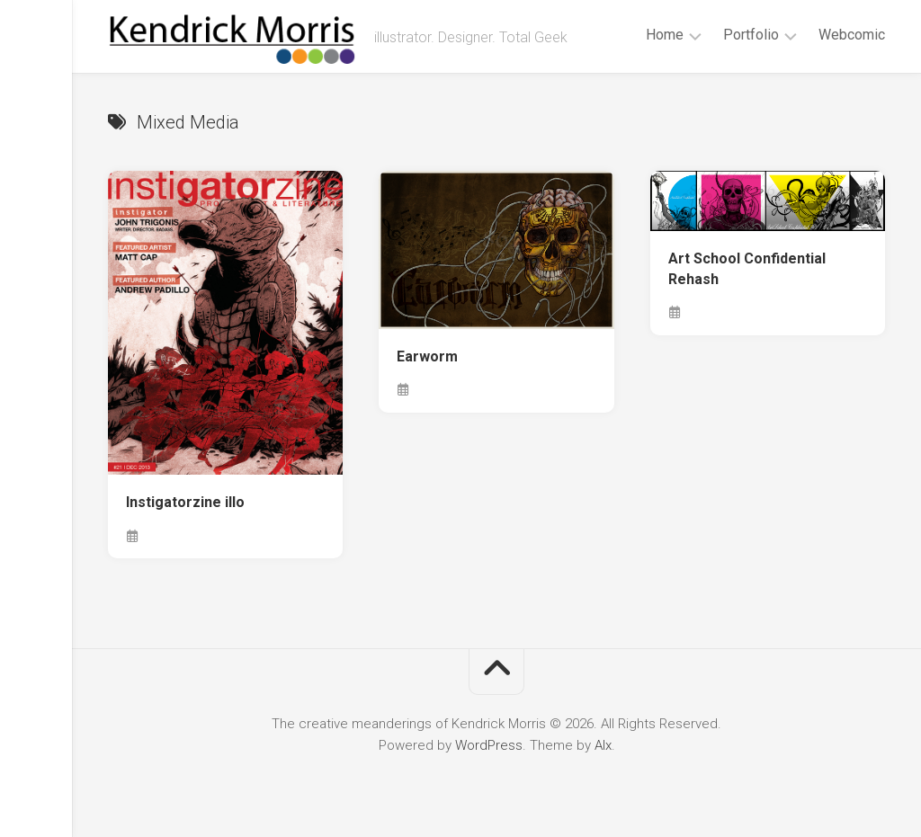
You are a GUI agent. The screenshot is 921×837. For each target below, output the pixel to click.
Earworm (427, 356)
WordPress (489, 745)
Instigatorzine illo (185, 502)
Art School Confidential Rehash (747, 269)
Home (665, 34)
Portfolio (751, 34)
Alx (603, 745)
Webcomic (851, 34)
